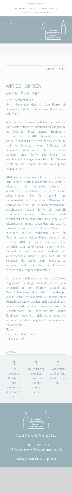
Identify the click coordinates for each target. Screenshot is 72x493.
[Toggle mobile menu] (6, 22)
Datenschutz (34, 458)
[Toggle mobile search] (11, 22)
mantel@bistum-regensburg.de (43, 449)
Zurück (50, 68)
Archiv (20, 458)
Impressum (50, 458)
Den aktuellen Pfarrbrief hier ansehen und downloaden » (14, 382)
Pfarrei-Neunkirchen (42, 12)
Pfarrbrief (26, 12)
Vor (61, 68)
